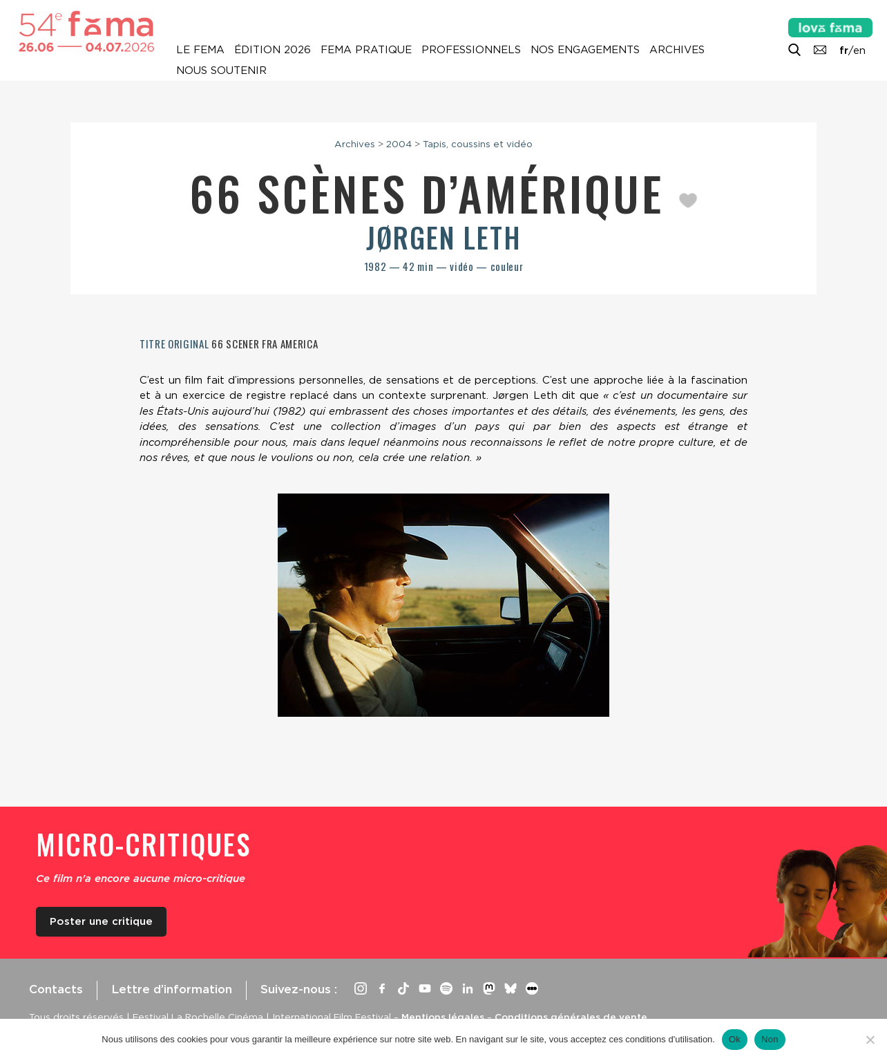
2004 (399, 143)
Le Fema (200, 50)
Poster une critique (101, 921)
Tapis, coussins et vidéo (478, 143)
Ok (735, 1039)
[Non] (870, 1039)
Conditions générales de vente (571, 1016)
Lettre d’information (171, 989)
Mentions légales (442, 1016)
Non (770, 1039)
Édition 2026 (272, 50)
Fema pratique (366, 50)
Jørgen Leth (444, 237)
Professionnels (471, 50)
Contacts (56, 989)
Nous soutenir (221, 70)
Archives (677, 50)
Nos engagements (585, 50)
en (859, 50)
